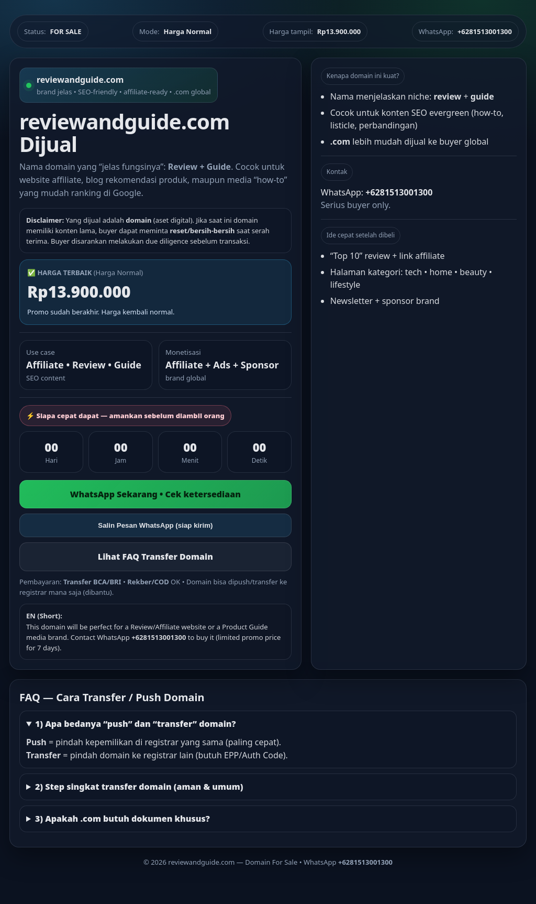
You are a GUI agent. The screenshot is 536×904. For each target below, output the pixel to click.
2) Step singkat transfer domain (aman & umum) (139, 786)
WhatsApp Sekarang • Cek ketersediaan (155, 494)
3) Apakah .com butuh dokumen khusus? (122, 818)
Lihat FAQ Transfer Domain (155, 556)
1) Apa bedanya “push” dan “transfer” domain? (135, 723)
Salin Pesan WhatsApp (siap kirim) (155, 525)
